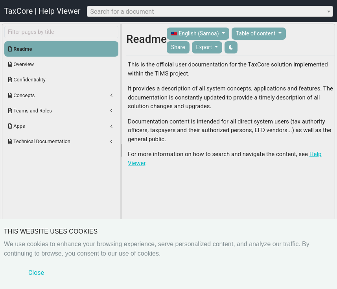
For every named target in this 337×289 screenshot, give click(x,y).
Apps (16, 126)
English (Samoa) (195, 33)
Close (36, 272)
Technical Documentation (39, 141)
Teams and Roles (30, 111)
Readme (20, 49)
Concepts (21, 95)
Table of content (256, 33)
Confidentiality (27, 80)
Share (178, 47)
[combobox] (210, 11)
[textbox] (210, 11)
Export (205, 47)
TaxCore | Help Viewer (42, 11)
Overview (21, 64)
